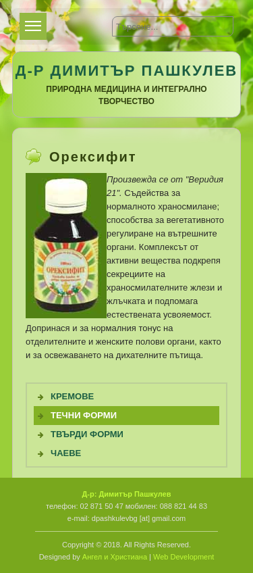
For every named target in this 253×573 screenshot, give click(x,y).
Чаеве (66, 453)
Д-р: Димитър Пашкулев (126, 494)
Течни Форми (84, 415)
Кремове (72, 396)
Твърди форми (87, 434)
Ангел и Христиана (114, 557)
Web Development (183, 557)
